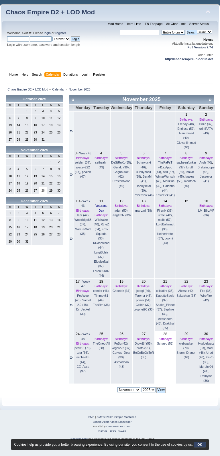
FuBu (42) (121, 343)
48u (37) (168, 172)
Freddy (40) (186, 124)
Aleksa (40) (186, 290)
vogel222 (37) (121, 348)
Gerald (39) (121, 167)
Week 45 (85, 153)
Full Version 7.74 (200, 47)
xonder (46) (101, 290)
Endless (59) (185, 128)
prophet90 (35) (143, 309)
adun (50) (121, 210)
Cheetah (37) (121, 290)
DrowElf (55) (143, 343)
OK (199, 444)
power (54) (143, 300)
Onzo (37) (205, 124)
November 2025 (34, 150)
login (47, 33)
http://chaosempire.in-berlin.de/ (189, 59)
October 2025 (34, 99)
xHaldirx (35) (164, 290)
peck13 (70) (82, 348)
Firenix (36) (165, 210)
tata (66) (82, 352)
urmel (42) (165, 215)
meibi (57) (165, 219)
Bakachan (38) (186, 295)
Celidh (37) (143, 304)
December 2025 (34, 201)
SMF (91, 416)
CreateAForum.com (118, 426)
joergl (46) (143, 290)
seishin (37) (83, 162)
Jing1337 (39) (121, 215)
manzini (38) (143, 210)
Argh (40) (205, 162)
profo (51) (143, 348)
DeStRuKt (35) (121, 162)
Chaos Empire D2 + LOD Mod (50, 12)
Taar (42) (82, 215)
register (60, 33)
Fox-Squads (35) (102, 233)
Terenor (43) (143, 295)
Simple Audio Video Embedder (112, 421)
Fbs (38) (205, 290)
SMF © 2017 (105, 416)
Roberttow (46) (143, 195)
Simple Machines (125, 416)
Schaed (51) (165, 343)
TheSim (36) (101, 304)
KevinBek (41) (165, 195)
